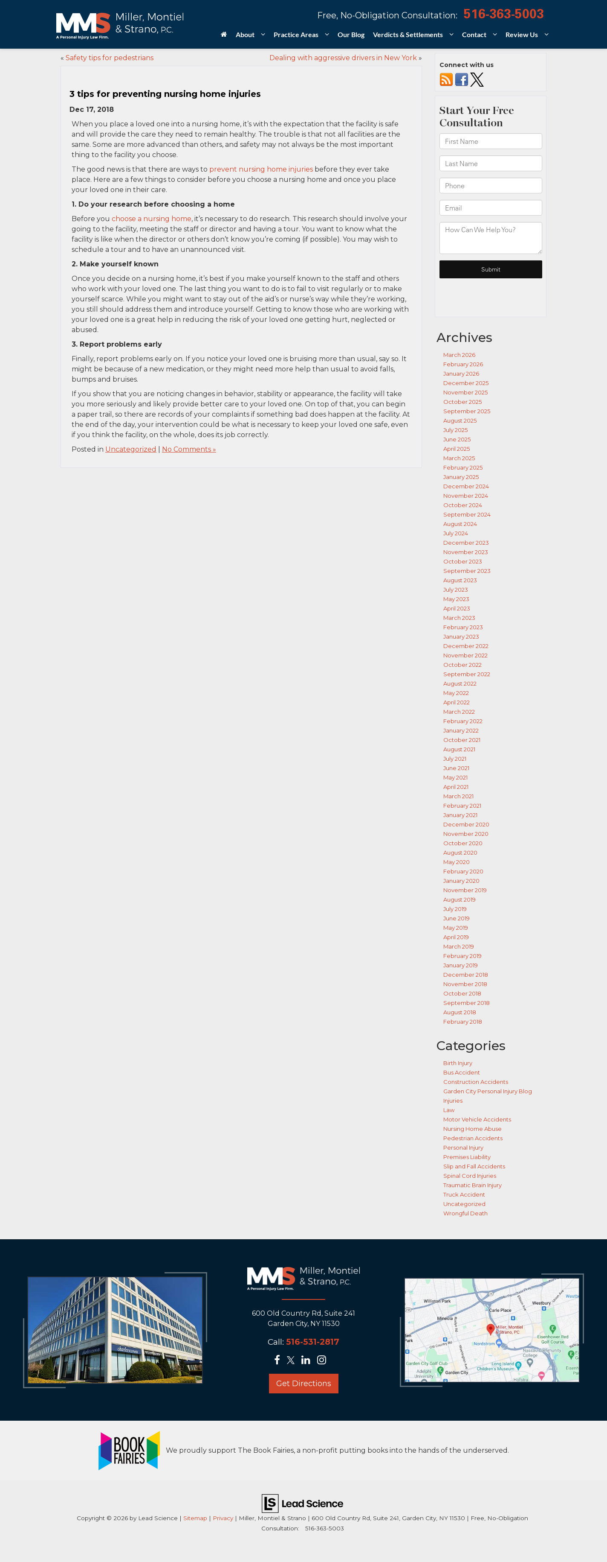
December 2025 (465, 383)
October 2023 (462, 561)
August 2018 (459, 1012)
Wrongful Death (465, 1213)
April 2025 (456, 448)
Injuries (452, 1100)
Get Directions (303, 1383)
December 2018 (465, 974)
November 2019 (465, 890)
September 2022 (466, 674)
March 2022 (459, 711)
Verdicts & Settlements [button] (408, 34)
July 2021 (454, 758)
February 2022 (463, 721)
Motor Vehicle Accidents (477, 1119)
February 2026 (463, 364)
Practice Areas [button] (296, 34)
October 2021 (461, 739)
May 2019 (455, 927)
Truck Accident (464, 1194)
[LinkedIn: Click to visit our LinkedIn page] (308, 1361)
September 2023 (467, 570)
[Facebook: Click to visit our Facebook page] (279, 1361)
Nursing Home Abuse (472, 1128)
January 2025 (461, 476)
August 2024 (460, 523)
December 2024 (466, 486)
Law (448, 1110)
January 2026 (461, 373)
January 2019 (460, 965)
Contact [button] (474, 34)
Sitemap (195, 1518)
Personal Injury (463, 1147)
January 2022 (461, 730)
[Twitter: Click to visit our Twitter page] (293, 1361)
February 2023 (463, 627)
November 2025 (465, 392)
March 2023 (459, 617)
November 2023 (465, 552)
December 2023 (466, 542)
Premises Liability (467, 1156)
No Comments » (189, 449)
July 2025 (455, 429)
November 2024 (465, 495)
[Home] (224, 37)
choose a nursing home (151, 219)
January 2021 (460, 815)
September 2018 (466, 1002)
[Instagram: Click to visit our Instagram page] (324, 1361)
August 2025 (460, 420)
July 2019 (455, 908)
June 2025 (457, 439)
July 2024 (455, 533)
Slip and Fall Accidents (474, 1166)
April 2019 (456, 937)
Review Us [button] (522, 34)
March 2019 (458, 946)
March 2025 (459, 458)
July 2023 (455, 589)
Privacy (223, 1518)
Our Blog (351, 34)
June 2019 (456, 918)
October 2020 (463, 843)
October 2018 (462, 993)
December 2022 (465, 645)
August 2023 (460, 580)
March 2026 (459, 354)
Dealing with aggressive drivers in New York (343, 58)
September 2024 (467, 514)
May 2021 (455, 777)
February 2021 (462, 805)
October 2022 (462, 664)
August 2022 (460, 683)
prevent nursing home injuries (261, 169)
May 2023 (456, 599)
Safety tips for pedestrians (109, 58)
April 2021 (455, 786)
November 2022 (465, 655)
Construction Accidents (475, 1081)
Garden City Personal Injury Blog (487, 1091)
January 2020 (461, 880)
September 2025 (466, 411)
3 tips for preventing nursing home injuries (165, 94)
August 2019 (459, 899)
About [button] (245, 34)
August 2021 (459, 749)
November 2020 (465, 833)
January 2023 (461, 636)
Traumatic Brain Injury (472, 1185)
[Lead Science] (302, 1503)
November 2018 (465, 984)
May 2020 (456, 861)
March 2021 (458, 796)
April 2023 (456, 608)
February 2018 (462, 1021)
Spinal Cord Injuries (469, 1175)
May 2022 (456, 692)
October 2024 (462, 505)
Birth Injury (457, 1063)
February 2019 (462, 955)
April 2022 (456, 702)
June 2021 (456, 768)
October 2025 (462, 401)
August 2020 (460, 852)
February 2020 (463, 871)
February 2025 (463, 467)
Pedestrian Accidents (473, 1138)
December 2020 (466, 824)
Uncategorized (130, 449)
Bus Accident (461, 1072)
